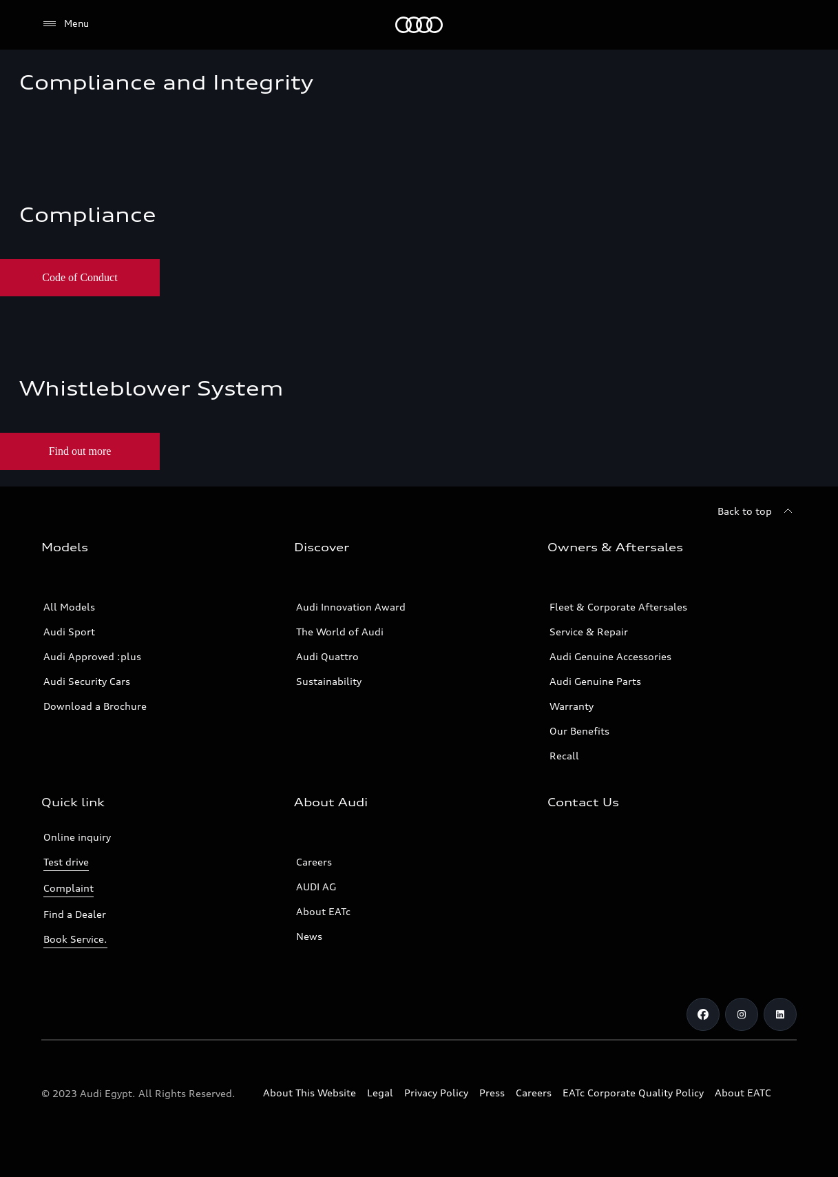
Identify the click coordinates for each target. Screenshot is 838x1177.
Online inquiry (77, 837)
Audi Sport (69, 631)
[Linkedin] (780, 1014)
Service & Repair (588, 631)
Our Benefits (579, 731)
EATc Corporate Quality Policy (633, 1092)
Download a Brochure (95, 706)
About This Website (309, 1092)
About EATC (743, 1092)
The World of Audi (340, 631)
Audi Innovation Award (351, 607)
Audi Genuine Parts (595, 681)
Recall (564, 755)
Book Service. (75, 939)
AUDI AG (316, 886)
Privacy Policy (436, 1092)
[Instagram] (741, 1014)
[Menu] (65, 24)
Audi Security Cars (86, 681)
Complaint (68, 888)
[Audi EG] (419, 25)
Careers (314, 862)
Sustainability (329, 681)
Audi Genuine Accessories (610, 656)
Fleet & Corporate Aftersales (618, 607)
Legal (380, 1092)
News (309, 936)
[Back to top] (757, 511)
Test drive (66, 862)
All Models (69, 607)
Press (492, 1092)
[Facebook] (703, 1014)
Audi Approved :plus (92, 656)
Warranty (571, 706)
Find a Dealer (74, 914)
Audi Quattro (327, 656)
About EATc (323, 911)
